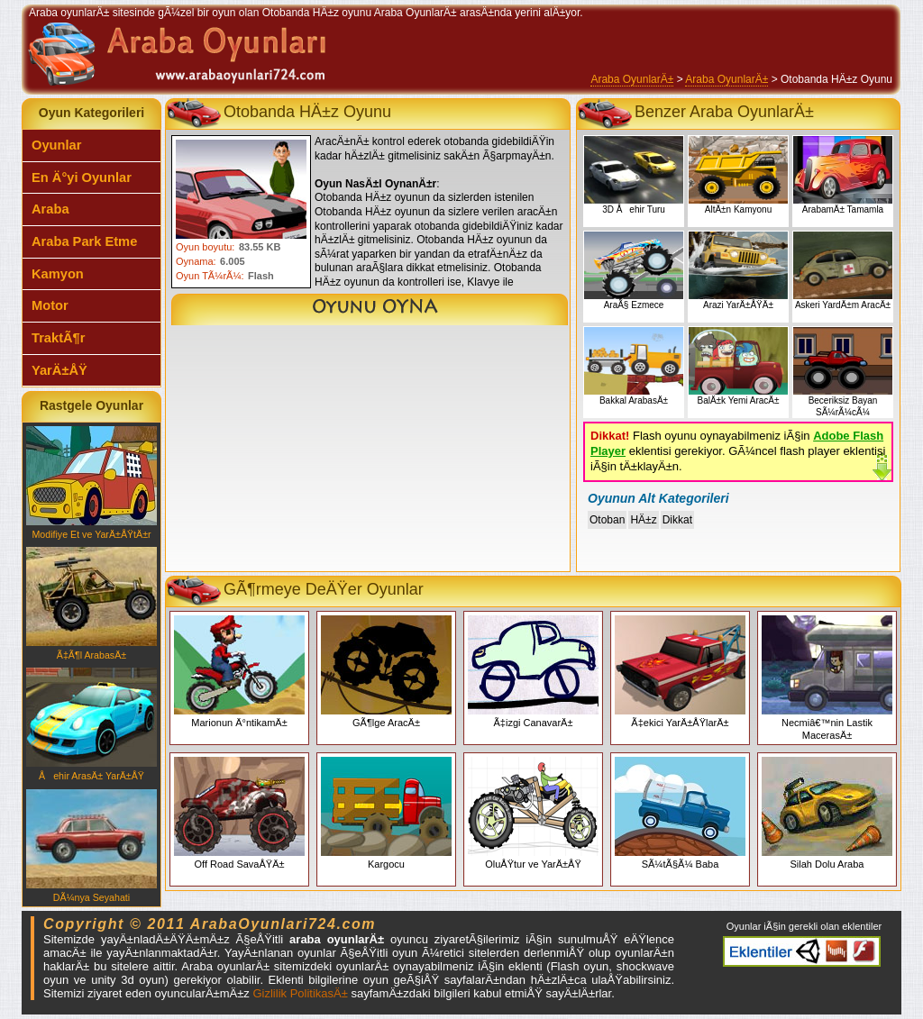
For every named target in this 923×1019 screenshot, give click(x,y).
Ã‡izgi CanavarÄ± (533, 671)
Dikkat (677, 520)
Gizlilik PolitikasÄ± (299, 993)
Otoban (607, 520)
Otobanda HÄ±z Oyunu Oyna (369, 309)
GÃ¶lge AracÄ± (386, 671)
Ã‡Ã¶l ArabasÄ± (91, 603)
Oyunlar (56, 145)
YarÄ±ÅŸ (59, 370)
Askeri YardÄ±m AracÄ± (842, 271)
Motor (50, 305)
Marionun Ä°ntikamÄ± (239, 671)
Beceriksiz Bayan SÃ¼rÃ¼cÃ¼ (842, 372)
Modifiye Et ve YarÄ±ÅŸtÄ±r (91, 483)
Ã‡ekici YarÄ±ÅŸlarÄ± (680, 671)
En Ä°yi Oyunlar (82, 177)
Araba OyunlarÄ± (631, 79)
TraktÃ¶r (58, 338)
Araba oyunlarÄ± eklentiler (802, 951)
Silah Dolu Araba (827, 813)
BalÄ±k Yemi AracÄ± (738, 366)
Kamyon (58, 274)
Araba (50, 209)
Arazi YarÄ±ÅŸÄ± (738, 271)
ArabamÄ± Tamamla (842, 175)
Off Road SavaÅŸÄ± (239, 813)
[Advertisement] (368, 452)
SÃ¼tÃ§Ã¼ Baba (680, 813)
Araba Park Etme (84, 241)
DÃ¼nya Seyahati (91, 846)
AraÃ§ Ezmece (633, 271)
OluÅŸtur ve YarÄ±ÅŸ (533, 813)
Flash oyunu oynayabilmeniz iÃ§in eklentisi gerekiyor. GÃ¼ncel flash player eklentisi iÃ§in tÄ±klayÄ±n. (737, 451)
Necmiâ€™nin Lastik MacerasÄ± (827, 678)
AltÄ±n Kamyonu (738, 175)
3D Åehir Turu (633, 175)
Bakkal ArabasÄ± (633, 366)
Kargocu (386, 813)
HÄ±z (643, 520)
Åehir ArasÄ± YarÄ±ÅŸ (91, 724)
